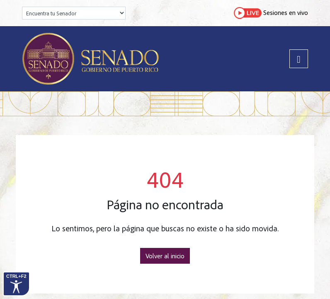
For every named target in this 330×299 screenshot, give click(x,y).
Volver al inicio (165, 256)
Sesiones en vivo (271, 13)
